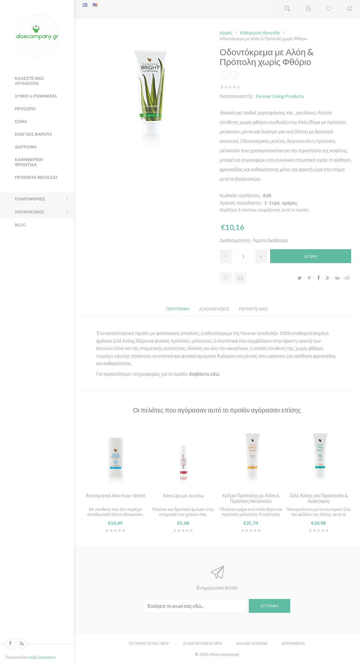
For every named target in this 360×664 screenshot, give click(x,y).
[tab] (178, 309)
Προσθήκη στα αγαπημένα (226, 278)
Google (328, 277)
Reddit (347, 277)
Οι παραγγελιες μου (149, 643)
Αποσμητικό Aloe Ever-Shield (115, 495)
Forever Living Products (280, 96)
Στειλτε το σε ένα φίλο (240, 278)
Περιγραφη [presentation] (178, 308)
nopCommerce (42, 657)
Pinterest (309, 277)
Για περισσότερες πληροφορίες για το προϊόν (142, 374)
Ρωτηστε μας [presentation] (253, 308)
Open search (287, 8)
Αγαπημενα (293, 643)
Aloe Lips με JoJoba (183, 495)
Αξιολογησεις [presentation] (214, 308)
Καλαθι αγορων (251, 643)
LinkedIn (337, 277)
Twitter (299, 277)
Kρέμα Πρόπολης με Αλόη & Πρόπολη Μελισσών (251, 498)
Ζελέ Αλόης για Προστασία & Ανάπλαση (318, 498)
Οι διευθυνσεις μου (202, 643)
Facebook (318, 277)
